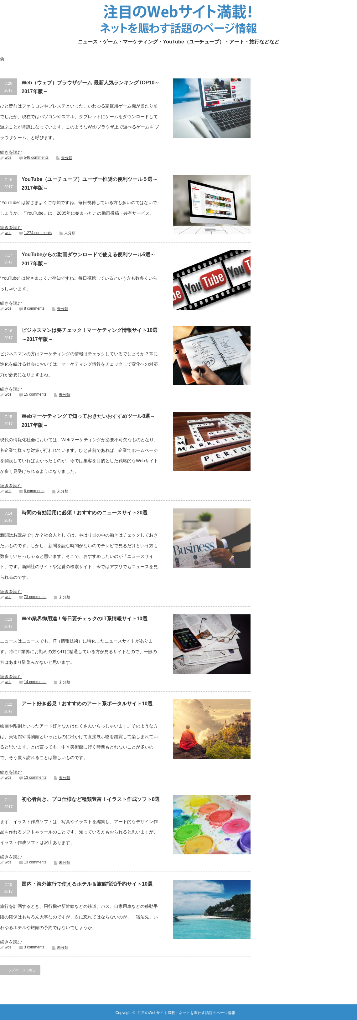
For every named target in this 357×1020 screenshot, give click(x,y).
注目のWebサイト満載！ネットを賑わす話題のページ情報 (186, 1013)
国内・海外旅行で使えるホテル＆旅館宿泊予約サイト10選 (87, 884)
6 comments (34, 491)
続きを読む (11, 152)
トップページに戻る (20, 970)
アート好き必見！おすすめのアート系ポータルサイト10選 (87, 703)
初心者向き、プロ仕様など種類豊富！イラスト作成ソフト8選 (91, 799)
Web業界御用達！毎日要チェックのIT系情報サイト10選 (84, 618)
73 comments (35, 597)
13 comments (35, 777)
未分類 (66, 158)
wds (8, 157)
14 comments (35, 682)
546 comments (36, 157)
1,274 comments (38, 233)
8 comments (34, 308)
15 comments (35, 394)
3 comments (34, 947)
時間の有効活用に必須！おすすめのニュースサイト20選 (84, 512)
